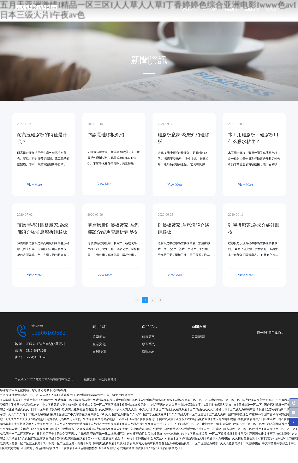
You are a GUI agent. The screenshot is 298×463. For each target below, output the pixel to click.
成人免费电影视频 (225, 419)
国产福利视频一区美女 (279, 404)
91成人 (121, 443)
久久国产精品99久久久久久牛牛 (142, 424)
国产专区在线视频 (155, 414)
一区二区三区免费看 (205, 443)
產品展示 (149, 327)
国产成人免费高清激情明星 (247, 409)
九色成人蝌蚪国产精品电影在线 (152, 400)
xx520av (122, 419)
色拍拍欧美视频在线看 (71, 438)
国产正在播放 (213, 429)
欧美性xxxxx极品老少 (136, 404)
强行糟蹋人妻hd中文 (223, 404)
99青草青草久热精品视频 (99, 419)
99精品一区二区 (190, 424)
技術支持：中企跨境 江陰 (100, 379)
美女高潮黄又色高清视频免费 (146, 443)
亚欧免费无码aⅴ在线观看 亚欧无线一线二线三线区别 (91, 433)
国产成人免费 (217, 414)
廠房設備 (99, 351)
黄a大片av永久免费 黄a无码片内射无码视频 (102, 400)
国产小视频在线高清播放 (127, 448)
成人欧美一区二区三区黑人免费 (63, 443)
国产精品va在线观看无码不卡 (183, 429)
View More (34, 184)
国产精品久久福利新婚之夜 (163, 448)
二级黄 (292, 438)
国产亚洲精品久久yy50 (127, 414)
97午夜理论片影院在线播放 (145, 433)
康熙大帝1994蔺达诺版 (217, 424)
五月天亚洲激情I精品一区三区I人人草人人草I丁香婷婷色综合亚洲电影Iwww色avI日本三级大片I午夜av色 (66, 395)
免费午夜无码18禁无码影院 (64, 419)
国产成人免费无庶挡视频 (72, 424)
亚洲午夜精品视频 (178, 443)
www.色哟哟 (172, 433)
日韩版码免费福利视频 (42, 414)
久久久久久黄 (17, 414)
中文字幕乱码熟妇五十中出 (279, 443)
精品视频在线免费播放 (282, 424)
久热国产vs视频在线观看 (146, 429)
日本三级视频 (252, 443)
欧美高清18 (189, 404)
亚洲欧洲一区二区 (251, 404)
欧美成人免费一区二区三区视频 (99, 404)
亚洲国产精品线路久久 (26, 404)
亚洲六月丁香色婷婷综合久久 (40, 448)
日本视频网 (141, 438)
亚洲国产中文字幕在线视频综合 (79, 414)
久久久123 (171, 424)
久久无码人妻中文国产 (15, 429)
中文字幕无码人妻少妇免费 (60, 404)
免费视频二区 (64, 400)
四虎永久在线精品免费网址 (193, 419)
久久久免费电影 (230, 443)
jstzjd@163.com (36, 357)
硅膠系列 (148, 337)
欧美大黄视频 (10, 448)
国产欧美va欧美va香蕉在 (258, 400)
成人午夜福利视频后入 (46, 429)
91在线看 (67, 448)
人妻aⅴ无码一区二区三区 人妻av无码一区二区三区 (207, 400)
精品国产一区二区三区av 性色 (242, 429)
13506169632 (48, 332)
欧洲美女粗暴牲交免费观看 (80, 409)
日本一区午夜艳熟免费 (46, 409)
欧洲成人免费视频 (219, 438)
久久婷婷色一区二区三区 (280, 429)
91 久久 (106, 414)
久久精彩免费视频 (244, 438)
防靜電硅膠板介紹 (106, 134)
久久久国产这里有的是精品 (37, 438)
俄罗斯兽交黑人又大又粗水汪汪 (34, 424)
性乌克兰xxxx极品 (162, 438)
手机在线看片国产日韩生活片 (257, 419)
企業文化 (99, 344)
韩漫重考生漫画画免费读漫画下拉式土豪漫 (263, 433)
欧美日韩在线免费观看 (100, 443)
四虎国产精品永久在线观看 (170, 409)
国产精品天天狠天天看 (105, 424)
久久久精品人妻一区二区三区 (188, 414)
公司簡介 (99, 337)
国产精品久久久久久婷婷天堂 (209, 409)
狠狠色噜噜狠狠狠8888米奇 (92, 448)
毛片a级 (203, 404)
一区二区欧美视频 (221, 433)
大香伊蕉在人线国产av (38, 400)
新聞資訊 (198, 327)
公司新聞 (198, 337)
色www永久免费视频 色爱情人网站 (110, 438)
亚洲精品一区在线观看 (77, 429)
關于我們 (100, 327)
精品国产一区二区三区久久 (18, 433)
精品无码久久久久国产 (166, 404)
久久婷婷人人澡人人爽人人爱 (118, 409)
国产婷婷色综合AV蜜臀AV (245, 414)
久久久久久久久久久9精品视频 (25, 419)
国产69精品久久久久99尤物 (111, 429)
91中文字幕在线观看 (194, 433)
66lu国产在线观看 (140, 419)
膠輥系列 (148, 351)
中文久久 (145, 409)
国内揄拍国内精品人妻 (190, 438)
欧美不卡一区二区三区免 (249, 424)
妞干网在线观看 (163, 419)
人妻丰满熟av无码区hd (272, 438)
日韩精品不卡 (46, 433)
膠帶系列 (148, 344)
